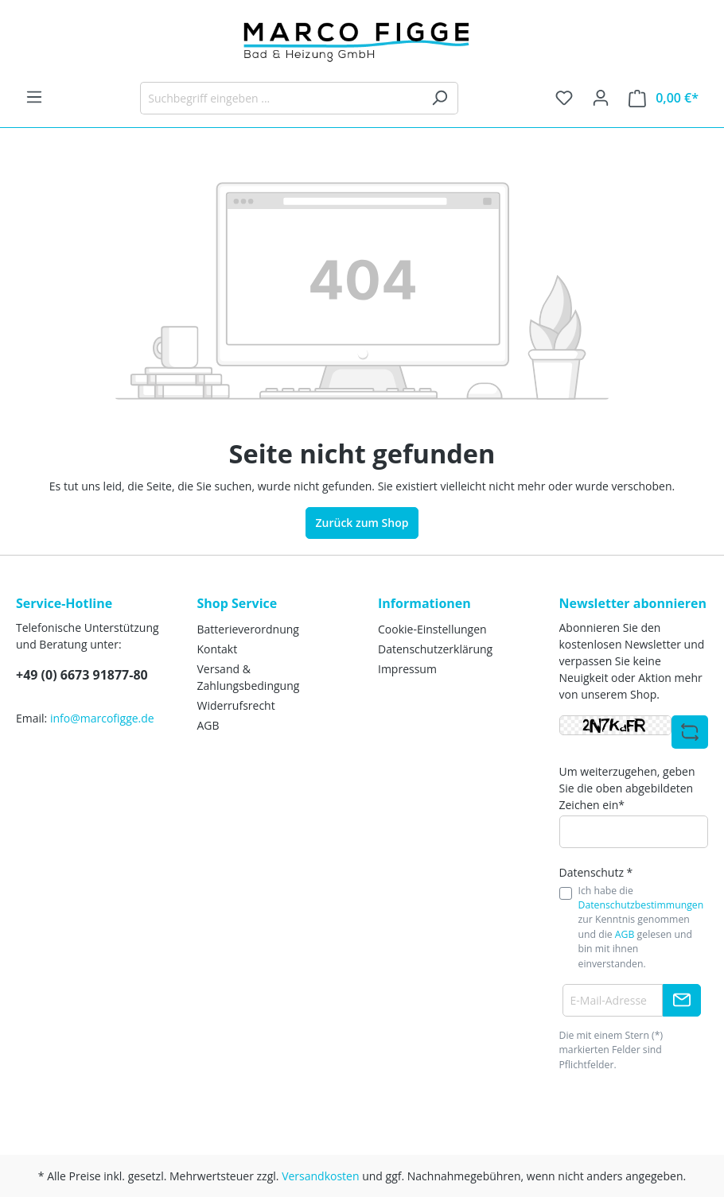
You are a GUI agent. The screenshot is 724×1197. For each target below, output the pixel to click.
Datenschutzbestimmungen (641, 905)
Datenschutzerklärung (435, 649)
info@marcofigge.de (102, 718)
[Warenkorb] (663, 98)
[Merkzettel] (564, 98)
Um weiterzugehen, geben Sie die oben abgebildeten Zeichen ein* (627, 788)
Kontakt (217, 649)
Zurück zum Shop (362, 522)
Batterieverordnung (248, 629)
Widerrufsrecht (236, 705)
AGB (208, 725)
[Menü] (34, 97)
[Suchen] (439, 98)
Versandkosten (320, 1175)
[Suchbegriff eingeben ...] (281, 98)
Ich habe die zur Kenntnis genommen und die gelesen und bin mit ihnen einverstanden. (641, 927)
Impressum (407, 668)
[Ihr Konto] (600, 98)
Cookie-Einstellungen (432, 629)
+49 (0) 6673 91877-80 (82, 675)
